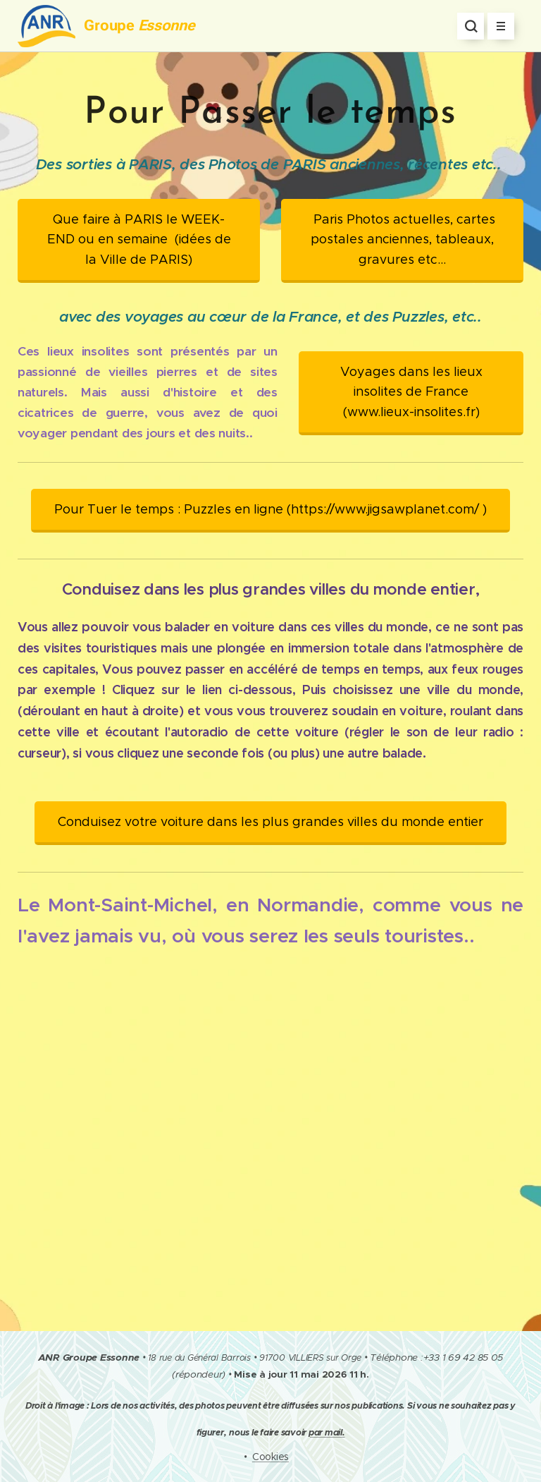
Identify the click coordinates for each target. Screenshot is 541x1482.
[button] (470, 26)
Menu (496, 26)
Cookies (270, 1456)
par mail (325, 1432)
